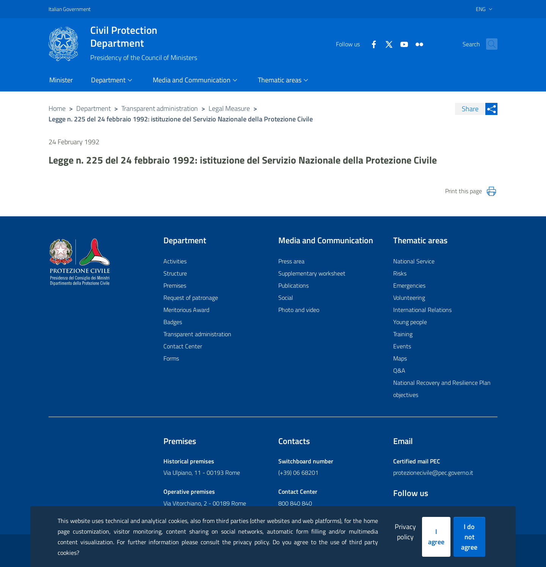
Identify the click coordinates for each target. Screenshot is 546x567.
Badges (172, 321)
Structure (175, 273)
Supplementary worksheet (311, 273)
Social (285, 297)
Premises (174, 285)
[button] (488, 44)
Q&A (399, 370)
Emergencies (409, 285)
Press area (291, 261)
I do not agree (469, 536)
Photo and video (298, 309)
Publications (293, 285)
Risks (399, 273)
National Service (414, 261)
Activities (175, 261)
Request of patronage (190, 297)
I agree (436, 536)
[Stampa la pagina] (491, 191)
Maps (400, 358)
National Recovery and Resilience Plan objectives (442, 388)
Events (402, 346)
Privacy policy (405, 531)
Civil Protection (143, 36)
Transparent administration (159, 108)
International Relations (422, 309)
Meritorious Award (186, 309)
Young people (410, 321)
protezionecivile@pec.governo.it (433, 472)
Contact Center (182, 346)
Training (403, 334)
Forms (171, 358)
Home (57, 108)
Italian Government (70, 9)
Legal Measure (229, 108)
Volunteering (409, 297)
